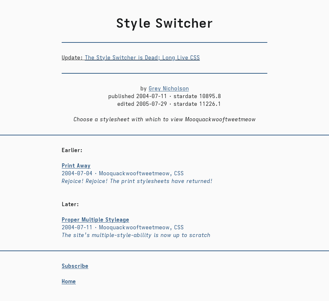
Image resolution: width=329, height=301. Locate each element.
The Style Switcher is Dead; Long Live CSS (142, 58)
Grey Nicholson (169, 89)
